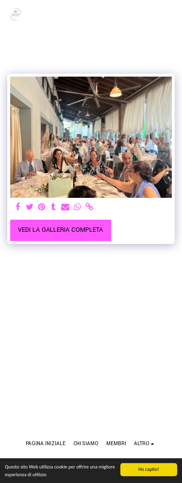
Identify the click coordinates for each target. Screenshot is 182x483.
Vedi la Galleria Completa (60, 229)
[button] (169, 14)
